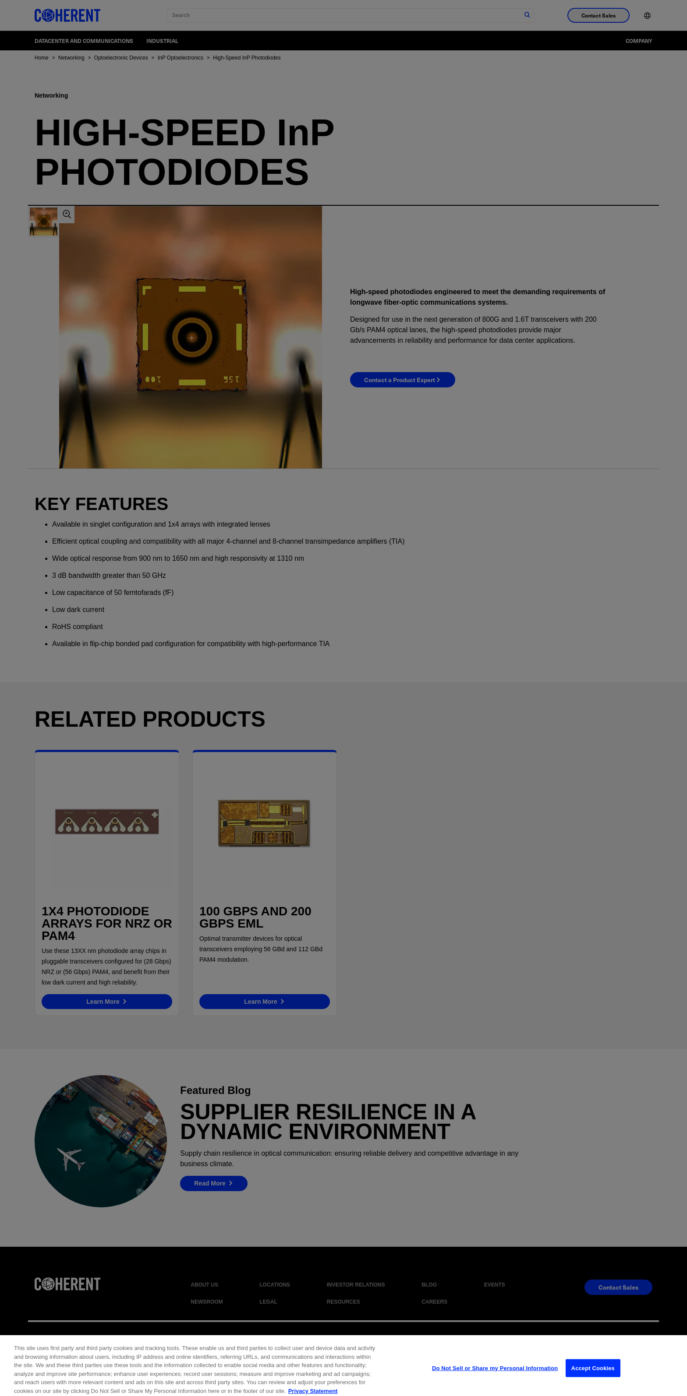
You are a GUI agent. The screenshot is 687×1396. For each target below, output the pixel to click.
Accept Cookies (593, 1379)
